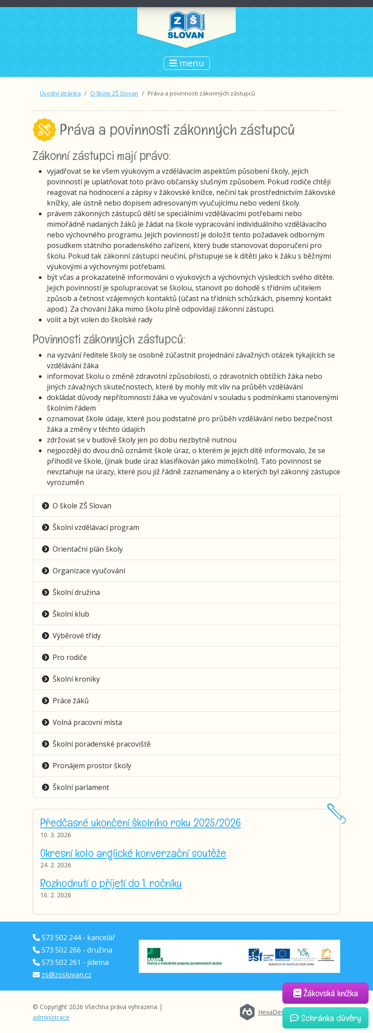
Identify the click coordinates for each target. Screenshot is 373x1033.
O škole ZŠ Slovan (114, 93)
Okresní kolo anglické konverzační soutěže (133, 853)
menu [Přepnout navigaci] (186, 63)
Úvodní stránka (60, 93)
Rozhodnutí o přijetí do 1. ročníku (111, 883)
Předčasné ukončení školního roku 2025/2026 (140, 822)
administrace (51, 1017)
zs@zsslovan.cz (66, 975)
